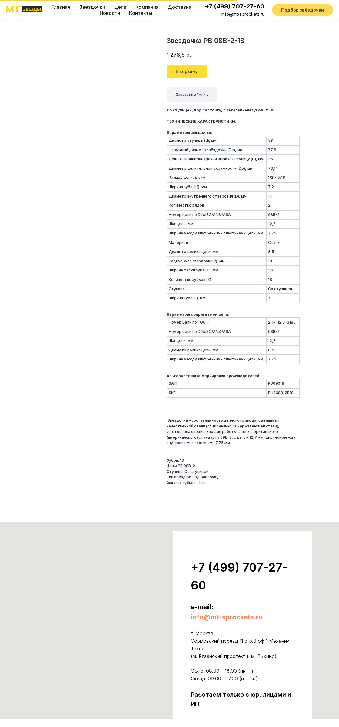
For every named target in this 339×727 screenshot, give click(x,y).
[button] (302, 10)
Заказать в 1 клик (192, 94)
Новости (110, 13)
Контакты (140, 13)
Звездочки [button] (92, 7)
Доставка (179, 7)
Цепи (120, 7)
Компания (147, 7)
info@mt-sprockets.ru (242, 14)
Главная (60, 7)
